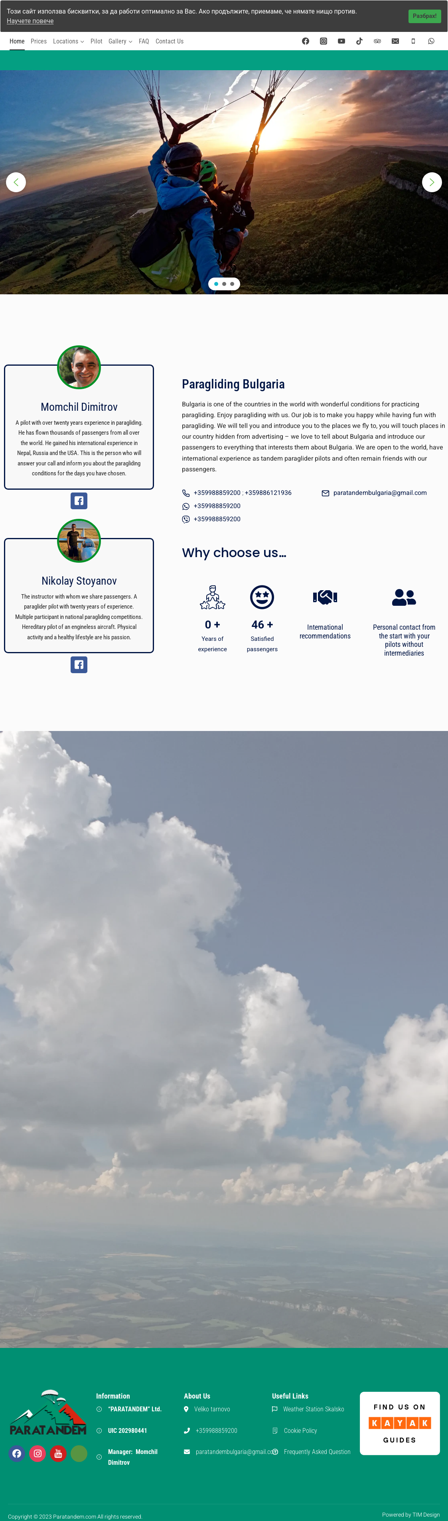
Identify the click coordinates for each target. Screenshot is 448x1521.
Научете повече (30, 21)
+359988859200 (217, 492)
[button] (16, 182)
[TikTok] (359, 40)
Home (17, 40)
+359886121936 (268, 492)
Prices (39, 40)
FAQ (144, 40)
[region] (224, 182)
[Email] (395, 40)
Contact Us (170, 40)
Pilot (97, 40)
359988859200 (219, 505)
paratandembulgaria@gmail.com (380, 492)
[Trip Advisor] (377, 40)
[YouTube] (341, 40)
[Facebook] (305, 40)
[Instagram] (323, 40)
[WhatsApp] (431, 40)
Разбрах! (424, 16)
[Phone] (413, 40)
